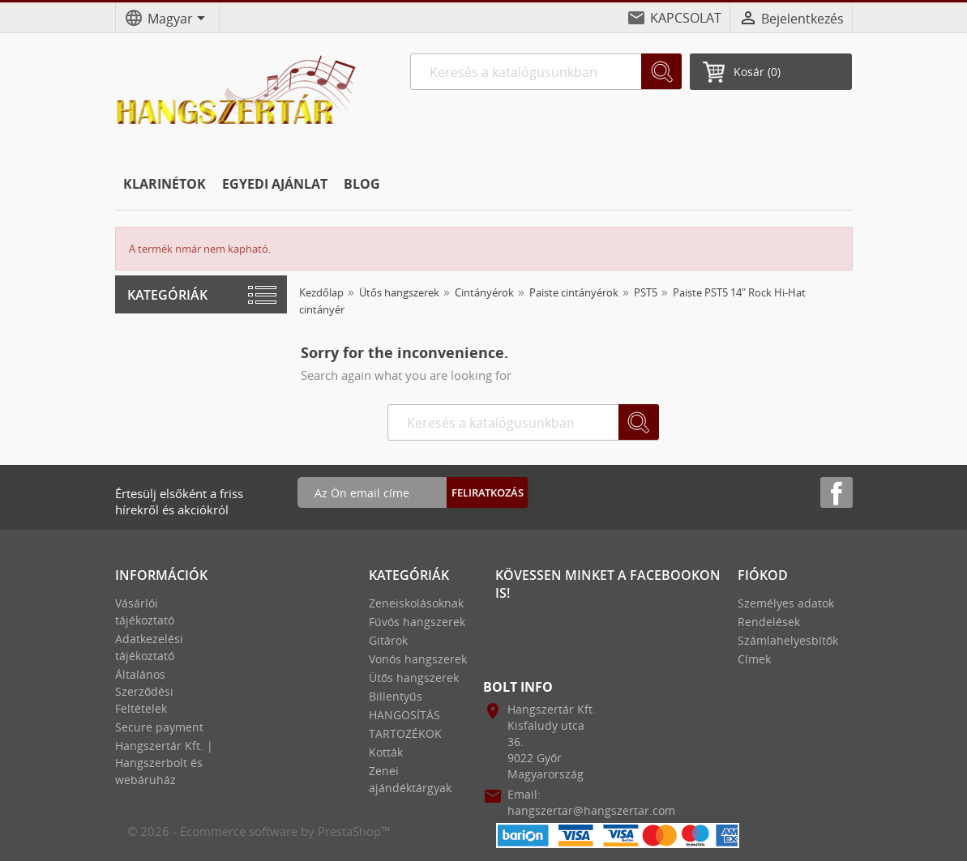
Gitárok (388, 640)
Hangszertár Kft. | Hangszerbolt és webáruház (164, 762)
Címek (754, 659)
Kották (386, 752)
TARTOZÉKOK (405, 733)
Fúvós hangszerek (417, 621)
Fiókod (763, 575)
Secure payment (159, 727)
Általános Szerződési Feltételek (144, 691)
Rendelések (769, 621)
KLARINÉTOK (164, 184)
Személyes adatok (786, 603)
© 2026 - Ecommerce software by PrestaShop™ (259, 831)
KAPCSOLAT (685, 18)
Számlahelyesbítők (788, 640)
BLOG (362, 184)
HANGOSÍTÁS (404, 714)
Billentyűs (395, 696)
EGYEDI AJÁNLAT (274, 184)
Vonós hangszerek (418, 659)
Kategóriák (167, 295)
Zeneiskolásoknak (416, 603)
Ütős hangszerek (414, 677)
